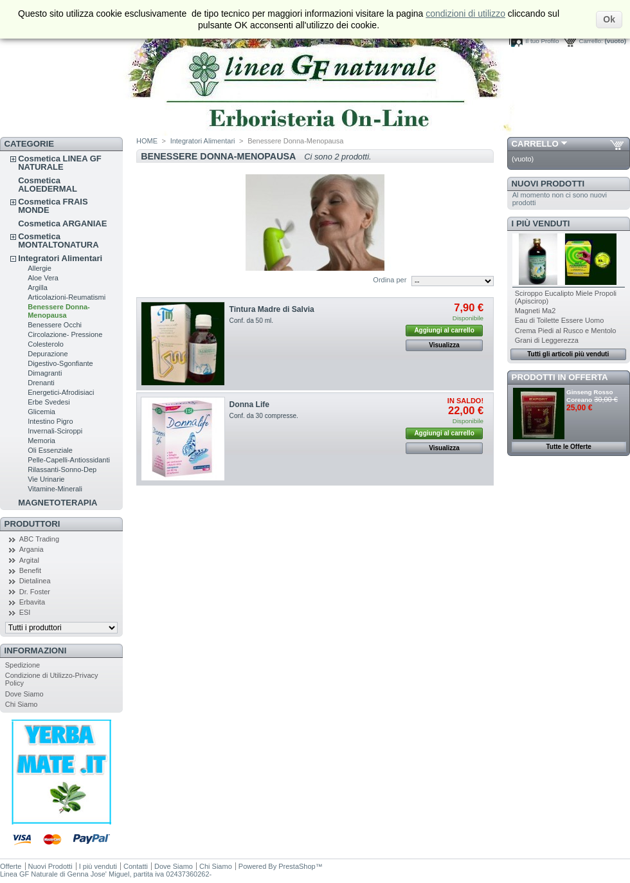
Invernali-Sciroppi (55, 431)
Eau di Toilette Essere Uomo (559, 320)
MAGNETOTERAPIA (57, 502)
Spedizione (22, 665)
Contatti (135, 866)
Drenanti (41, 383)
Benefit (30, 570)
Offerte (10, 866)
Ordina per (389, 280)
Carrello (535, 144)
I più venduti (541, 223)
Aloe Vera (43, 278)
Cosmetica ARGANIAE (62, 223)
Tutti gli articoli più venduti (568, 354)
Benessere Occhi (55, 325)
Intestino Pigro (50, 421)
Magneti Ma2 (535, 310)
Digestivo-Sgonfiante (60, 363)
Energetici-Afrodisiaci (61, 392)
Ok (609, 19)
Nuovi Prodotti (548, 183)
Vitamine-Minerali (55, 489)
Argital (29, 560)
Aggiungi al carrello (444, 330)
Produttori (32, 524)
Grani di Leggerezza (547, 340)
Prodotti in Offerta (560, 377)
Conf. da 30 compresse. (264, 415)
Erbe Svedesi (48, 402)
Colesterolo (46, 344)
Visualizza (444, 345)
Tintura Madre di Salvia (272, 309)
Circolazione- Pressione (65, 334)
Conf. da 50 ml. (252, 320)
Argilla (38, 287)
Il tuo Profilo (542, 40)
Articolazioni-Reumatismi (66, 297)
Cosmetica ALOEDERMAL (47, 185)
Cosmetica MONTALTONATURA (58, 241)
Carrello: (590, 40)
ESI (25, 612)
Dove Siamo (24, 694)
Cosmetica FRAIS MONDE (52, 206)
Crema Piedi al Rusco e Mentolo (565, 330)
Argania (31, 549)
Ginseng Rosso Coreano (589, 395)
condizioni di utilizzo (465, 13)
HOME (147, 141)
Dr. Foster (34, 592)
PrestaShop (296, 866)
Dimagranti (45, 373)
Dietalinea (35, 581)
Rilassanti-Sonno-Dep (62, 469)
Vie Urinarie (46, 479)
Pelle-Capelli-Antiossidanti (69, 460)
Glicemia (41, 411)
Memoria (41, 440)
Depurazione (48, 354)
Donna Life (249, 404)
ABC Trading (39, 539)
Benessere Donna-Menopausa (59, 311)
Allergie (39, 268)
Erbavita (32, 602)
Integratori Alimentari (60, 258)
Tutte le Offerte (568, 446)
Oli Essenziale (50, 450)
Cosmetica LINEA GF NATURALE (60, 163)
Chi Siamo (21, 704)
